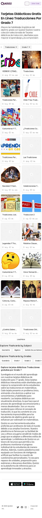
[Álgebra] (17, 350)
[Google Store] (28, 484)
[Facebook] (22, 507)
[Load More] (21, 339)
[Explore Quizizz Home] (6, 3)
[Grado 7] (26, 47)
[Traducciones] (10, 47)
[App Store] (15, 484)
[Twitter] (18, 507)
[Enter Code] (35, 3)
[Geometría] (6, 350)
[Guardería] (5, 360)
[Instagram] (26, 507)
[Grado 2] (27, 360)
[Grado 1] (17, 360)
